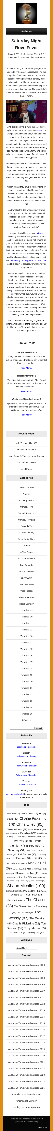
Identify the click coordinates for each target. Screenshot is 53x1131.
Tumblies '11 (26, 623)
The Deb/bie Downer (26, 462)
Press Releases (26, 597)
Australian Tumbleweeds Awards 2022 (26, 1068)
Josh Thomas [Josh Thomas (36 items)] (27, 854)
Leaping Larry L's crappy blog (26, 1107)
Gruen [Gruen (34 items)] (22, 836)
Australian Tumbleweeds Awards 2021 (26, 1062)
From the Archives (26, 539)
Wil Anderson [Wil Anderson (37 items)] (18, 932)
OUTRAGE (26, 578)
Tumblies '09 (26, 610)
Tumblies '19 (26, 675)
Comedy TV (13, 54)
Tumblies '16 (26, 655)
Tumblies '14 (26, 642)
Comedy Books (26, 500)
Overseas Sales (26, 584)
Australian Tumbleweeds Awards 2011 (26, 997)
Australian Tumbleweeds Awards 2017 (26, 1036)
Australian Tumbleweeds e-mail (26, 1094)
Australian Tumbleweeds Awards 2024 (26, 1081)
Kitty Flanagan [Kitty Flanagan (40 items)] (21, 858)
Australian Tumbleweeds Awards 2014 (26, 1017)
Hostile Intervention (26, 449)
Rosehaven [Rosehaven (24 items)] (13, 881)
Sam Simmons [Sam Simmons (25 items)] (38, 881)
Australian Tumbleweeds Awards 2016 (26, 1029)
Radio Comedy (26, 604)
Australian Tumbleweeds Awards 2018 (26, 1042)
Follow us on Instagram (26, 766)
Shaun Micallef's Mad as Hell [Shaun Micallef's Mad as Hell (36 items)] (23, 891)
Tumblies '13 (26, 636)
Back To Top (42, 1127)
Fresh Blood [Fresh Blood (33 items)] (28, 833)
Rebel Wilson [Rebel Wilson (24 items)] (39, 877)
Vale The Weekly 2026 (26, 443)
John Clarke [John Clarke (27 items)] (33, 851)
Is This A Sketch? (26, 558)
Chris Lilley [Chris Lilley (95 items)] (30, 824)
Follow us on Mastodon (26, 775)
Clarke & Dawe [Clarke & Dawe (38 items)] (17, 829)
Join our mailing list (15, 794)
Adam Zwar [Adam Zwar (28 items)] (13, 814)
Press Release (26, 591)
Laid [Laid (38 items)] (37, 858)
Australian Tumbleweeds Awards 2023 (26, 1075)
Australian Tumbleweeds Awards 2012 (26, 1004)
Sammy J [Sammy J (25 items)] (25, 881)
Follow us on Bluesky (26, 756)
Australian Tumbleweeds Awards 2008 (26, 978)
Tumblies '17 (26, 662)
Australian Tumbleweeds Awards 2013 (26, 1010)
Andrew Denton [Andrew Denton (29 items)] (29, 814)
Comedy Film (26, 507)
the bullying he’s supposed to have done (28, 260)
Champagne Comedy (26, 1101)
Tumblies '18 (26, 668)
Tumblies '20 (26, 681)
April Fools (26, 469)
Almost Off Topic (26, 487)
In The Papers (26, 552)
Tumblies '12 (26, 629)
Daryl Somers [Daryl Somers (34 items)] (37, 829)
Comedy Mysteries (26, 513)
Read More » (26, 368)
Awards (26, 494)
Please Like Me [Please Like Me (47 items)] (27, 873)
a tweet (40, 233)
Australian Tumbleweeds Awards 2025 (26, 1088)
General (26, 545)
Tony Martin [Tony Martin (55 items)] (35, 928)
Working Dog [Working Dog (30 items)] (36, 933)
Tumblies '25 (26, 714)
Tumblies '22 (26, 694)
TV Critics (26, 720)
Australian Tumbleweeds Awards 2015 (26, 1023)
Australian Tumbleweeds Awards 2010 (26, 991)
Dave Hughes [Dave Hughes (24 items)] (12, 833)
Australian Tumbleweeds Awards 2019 (26, 1049)
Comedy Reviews (26, 520)
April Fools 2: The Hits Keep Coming (26, 456)
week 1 (40, 130)
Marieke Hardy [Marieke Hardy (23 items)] (19, 869)
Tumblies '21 (26, 688)
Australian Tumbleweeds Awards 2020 (26, 1055)
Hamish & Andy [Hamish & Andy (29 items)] (36, 837)
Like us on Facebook (26, 747)
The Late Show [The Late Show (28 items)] (25, 913)
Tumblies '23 (26, 701)
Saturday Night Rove (35, 57)
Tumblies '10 (26, 616)
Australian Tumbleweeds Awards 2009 (26, 984)
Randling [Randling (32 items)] (25, 877)
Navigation (26, 31)
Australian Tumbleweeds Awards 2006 (26, 965)
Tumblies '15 (26, 649)
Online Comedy (26, 571)
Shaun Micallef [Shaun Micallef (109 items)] (26, 885)
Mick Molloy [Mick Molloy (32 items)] (34, 869)
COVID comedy (26, 532)
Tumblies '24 (26, 707)
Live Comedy (26, 565)
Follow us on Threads (26, 784)
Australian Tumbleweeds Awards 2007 (26, 971)
